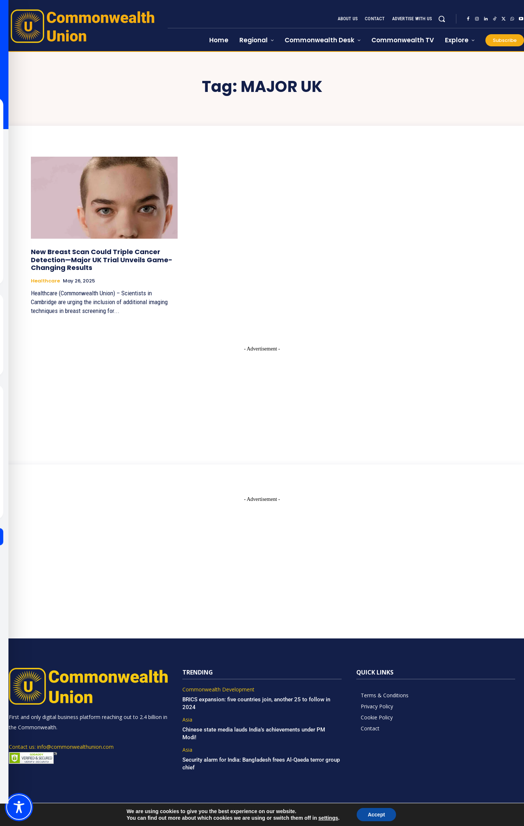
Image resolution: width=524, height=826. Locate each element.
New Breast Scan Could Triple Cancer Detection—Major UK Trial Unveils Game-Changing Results (101, 259)
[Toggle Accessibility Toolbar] (19, 807)
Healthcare (45, 281)
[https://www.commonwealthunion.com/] (84, 25)
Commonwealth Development (218, 690)
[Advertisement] (262, 399)
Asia (187, 720)
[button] (441, 19)
